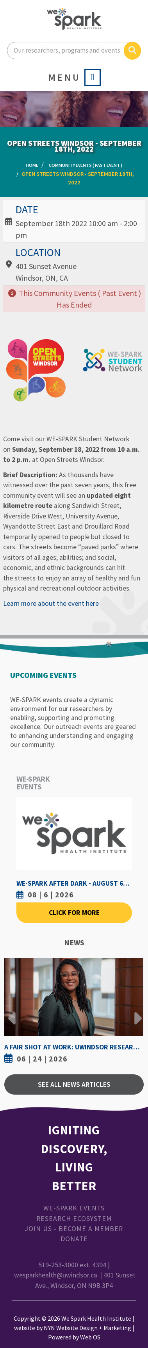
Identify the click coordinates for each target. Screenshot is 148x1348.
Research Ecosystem (74, 1218)
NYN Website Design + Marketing (87, 1328)
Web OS (90, 1337)
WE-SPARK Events (74, 1208)
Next (136, 1012)
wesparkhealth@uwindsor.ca (55, 1275)
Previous (12, 1012)
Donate (74, 1239)
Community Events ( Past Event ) (85, 165)
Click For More (74, 912)
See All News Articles (74, 1084)
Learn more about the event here (51, 603)
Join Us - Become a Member (74, 1228)
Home (32, 165)
